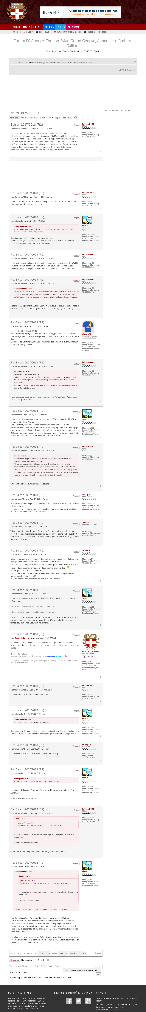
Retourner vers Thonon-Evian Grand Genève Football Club (34, 966)
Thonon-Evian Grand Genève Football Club (74, 62)
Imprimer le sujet (135, 61)
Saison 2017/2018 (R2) (24, 113)
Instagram (73, 27)
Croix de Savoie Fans (24, 638)
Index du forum (23, 62)
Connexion (131, 70)
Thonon (18, 526)
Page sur (67, 118)
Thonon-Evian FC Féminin (95, 32)
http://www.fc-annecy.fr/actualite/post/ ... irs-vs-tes (32, 612)
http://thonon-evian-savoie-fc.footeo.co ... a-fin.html (32, 606)
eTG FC (16, 32)
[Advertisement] (73, 92)
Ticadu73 (19, 554)
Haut (100, 151)
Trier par (59, 953)
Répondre (14, 118)
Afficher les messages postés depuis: (31, 953)
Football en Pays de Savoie (42, 62)
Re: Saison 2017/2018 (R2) (27, 193)
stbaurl (18, 221)
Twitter (60, 27)
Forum (26, 27)
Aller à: (97, 967)
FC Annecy (28, 32)
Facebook (49, 27)
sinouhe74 (20, 326)
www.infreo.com (21, 663)
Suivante (98, 953)
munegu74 (20, 749)
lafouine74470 (21, 128)
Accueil (17, 27)
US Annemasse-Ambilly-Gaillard (67, 32)
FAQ (122, 70)
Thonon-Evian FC (43, 32)
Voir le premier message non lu (34, 118)
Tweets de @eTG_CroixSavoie (117, 110)
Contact (37, 27)
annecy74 (19, 499)
